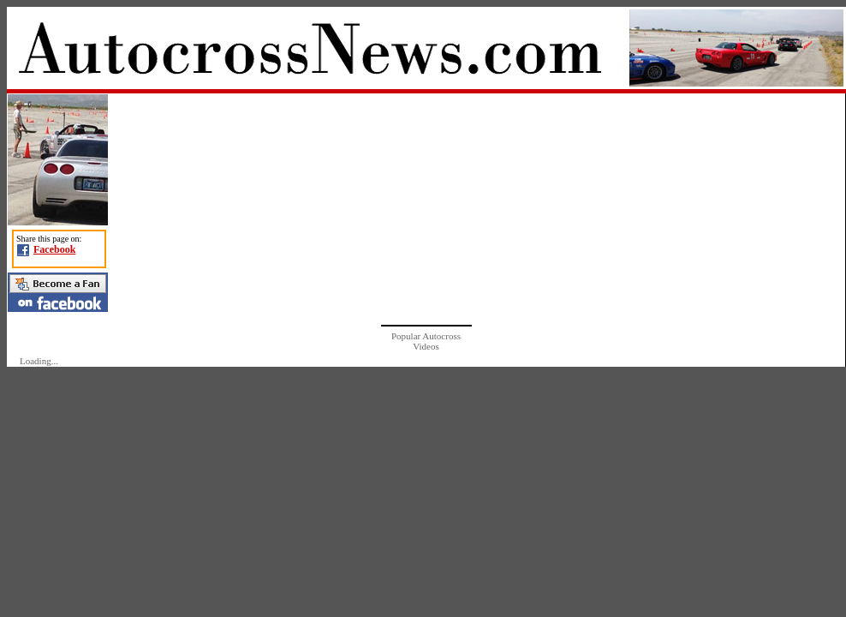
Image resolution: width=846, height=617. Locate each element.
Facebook (54, 249)
